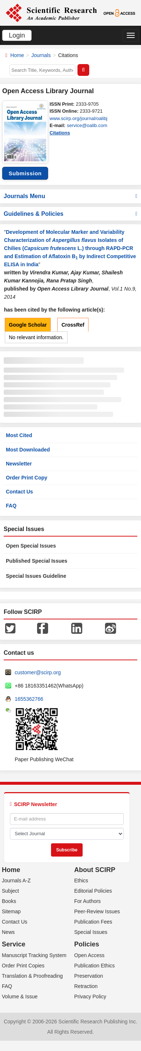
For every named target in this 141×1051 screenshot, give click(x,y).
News (8, 932)
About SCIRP (94, 870)
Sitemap (11, 911)
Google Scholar (28, 325)
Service (13, 944)
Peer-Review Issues (97, 911)
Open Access (89, 955)
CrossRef (72, 325)
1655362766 (29, 699)
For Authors (87, 901)
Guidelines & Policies (70, 214)
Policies (86, 944)
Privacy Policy (90, 996)
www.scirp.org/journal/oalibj (79, 118)
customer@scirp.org (38, 672)
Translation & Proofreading (32, 976)
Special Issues (90, 932)
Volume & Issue (19, 996)
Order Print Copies (23, 966)
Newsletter (19, 464)
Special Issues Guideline (36, 576)
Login (17, 35)
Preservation (88, 976)
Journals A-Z (16, 880)
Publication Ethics (94, 966)
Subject (10, 891)
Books (9, 901)
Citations (60, 133)
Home (17, 55)
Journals (41, 55)
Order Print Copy (26, 478)
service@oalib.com (87, 125)
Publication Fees (93, 922)
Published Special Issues (36, 561)
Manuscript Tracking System (34, 955)
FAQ (11, 506)
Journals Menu (70, 196)
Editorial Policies (93, 891)
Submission (24, 173)
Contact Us (19, 492)
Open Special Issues (31, 546)
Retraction (86, 986)
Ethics (81, 880)
